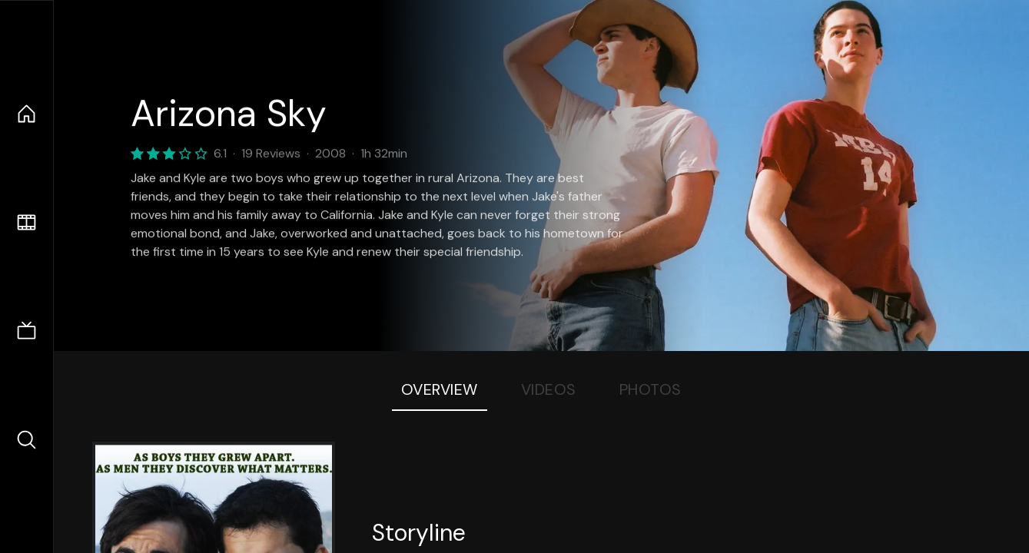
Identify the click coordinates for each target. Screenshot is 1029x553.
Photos (650, 389)
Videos (548, 389)
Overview (439, 389)
